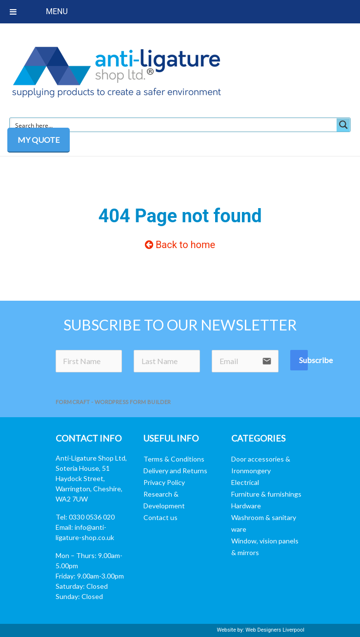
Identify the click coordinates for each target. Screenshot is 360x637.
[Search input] (173, 124)
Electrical (245, 482)
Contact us (160, 517)
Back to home (180, 245)
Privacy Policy (164, 482)
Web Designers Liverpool (274, 630)
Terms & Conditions (173, 459)
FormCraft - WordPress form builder (113, 402)
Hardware (246, 506)
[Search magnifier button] (343, 125)
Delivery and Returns (175, 470)
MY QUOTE (39, 139)
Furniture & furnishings (266, 494)
